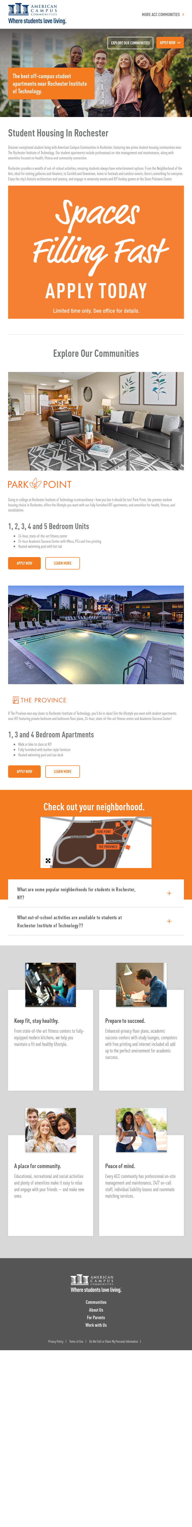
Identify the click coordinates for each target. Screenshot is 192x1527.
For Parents (96, 1317)
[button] (96, 893)
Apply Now (24, 563)
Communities (96, 1302)
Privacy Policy (55, 1341)
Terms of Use (76, 1341)
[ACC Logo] (96, 1283)
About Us (96, 1310)
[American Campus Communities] (37, 14)
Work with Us (96, 1325)
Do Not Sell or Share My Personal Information (113, 1341)
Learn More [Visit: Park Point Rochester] (62, 563)
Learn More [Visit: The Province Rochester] (62, 771)
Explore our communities (130, 42)
